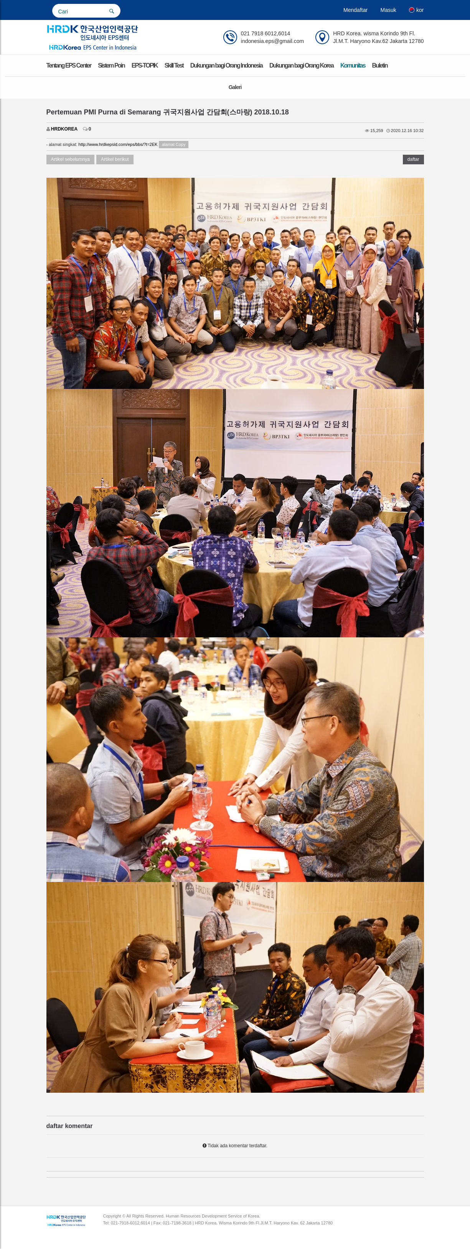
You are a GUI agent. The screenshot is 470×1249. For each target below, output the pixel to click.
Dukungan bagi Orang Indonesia (226, 65)
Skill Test (174, 65)
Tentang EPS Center (68, 65)
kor (416, 10)
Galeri (235, 87)
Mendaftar (355, 10)
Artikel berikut (115, 159)
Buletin (380, 65)
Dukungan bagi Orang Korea (301, 65)
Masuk (388, 10)
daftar (413, 159)
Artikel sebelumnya (70, 159)
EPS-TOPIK (145, 65)
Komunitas (352, 65)
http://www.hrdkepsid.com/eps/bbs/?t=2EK (117, 144)
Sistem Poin (111, 65)
